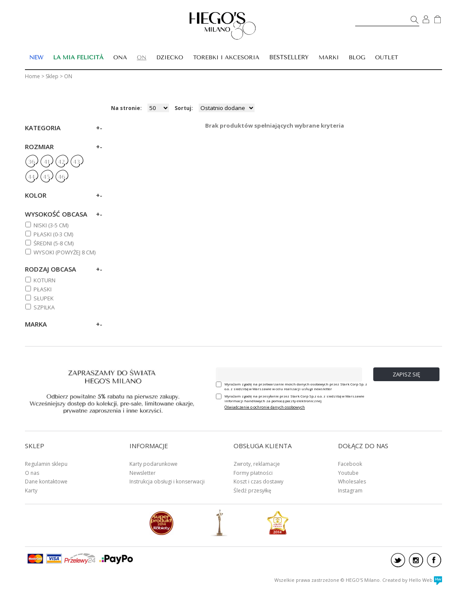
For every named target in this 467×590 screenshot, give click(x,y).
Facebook (350, 464)
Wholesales (352, 481)
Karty (31, 490)
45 (46, 177)
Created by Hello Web (412, 580)
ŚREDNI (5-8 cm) (54, 243)
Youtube (348, 473)
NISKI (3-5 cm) (51, 225)
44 (31, 177)
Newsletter (142, 473)
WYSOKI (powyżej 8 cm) (64, 252)
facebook (434, 560)
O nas (32, 473)
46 (61, 177)
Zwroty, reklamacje (257, 464)
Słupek (44, 298)
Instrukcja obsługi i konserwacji (167, 481)
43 (76, 162)
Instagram (350, 490)
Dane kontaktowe (46, 481)
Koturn (44, 280)
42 (61, 162)
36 (31, 162)
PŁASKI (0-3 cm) (53, 234)
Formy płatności (253, 473)
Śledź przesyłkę (252, 490)
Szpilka (44, 307)
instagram (416, 560)
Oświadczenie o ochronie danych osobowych (264, 407)
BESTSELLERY (289, 57)
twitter (398, 560)
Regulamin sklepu (46, 464)
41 (46, 162)
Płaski (43, 289)
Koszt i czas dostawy (258, 481)
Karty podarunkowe (153, 464)
